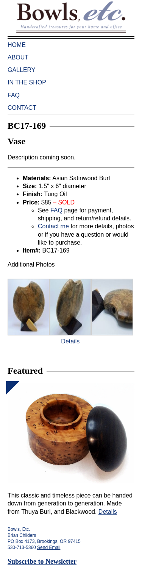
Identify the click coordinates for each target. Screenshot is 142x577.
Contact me (53, 226)
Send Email (48, 547)
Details (70, 341)
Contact (22, 107)
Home (17, 45)
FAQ (14, 95)
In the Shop (27, 82)
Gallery (22, 70)
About (18, 57)
